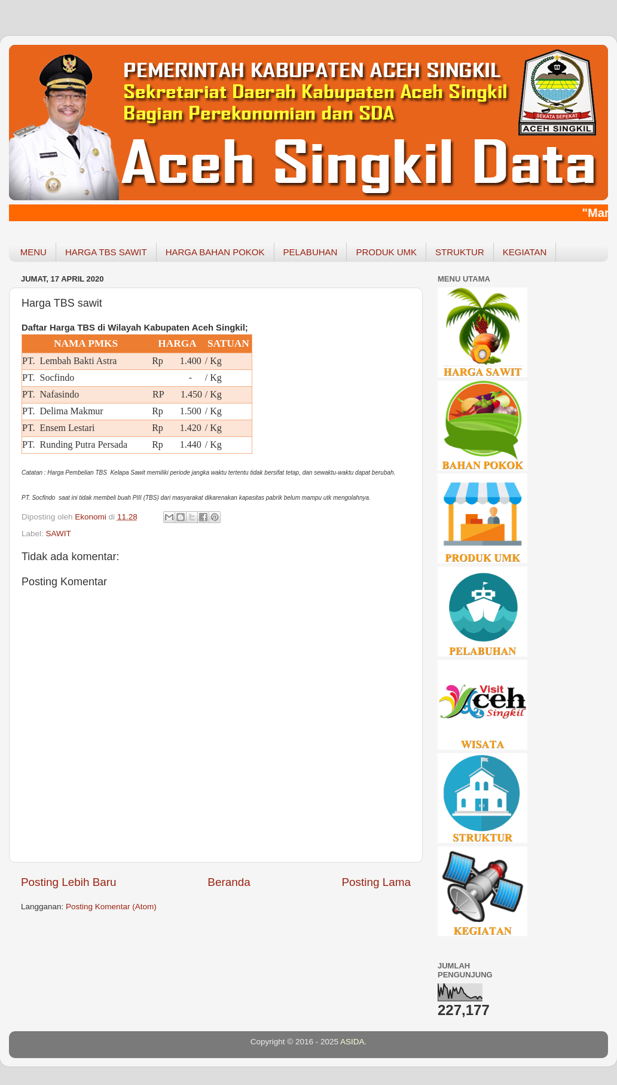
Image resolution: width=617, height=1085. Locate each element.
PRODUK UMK (386, 252)
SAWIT (58, 533)
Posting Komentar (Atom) (111, 906)
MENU (33, 252)
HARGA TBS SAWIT (106, 252)
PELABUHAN (310, 252)
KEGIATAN (525, 252)
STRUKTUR (459, 252)
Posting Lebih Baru (69, 882)
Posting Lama (376, 882)
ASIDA (352, 1041)
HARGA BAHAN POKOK (215, 252)
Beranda (228, 882)
